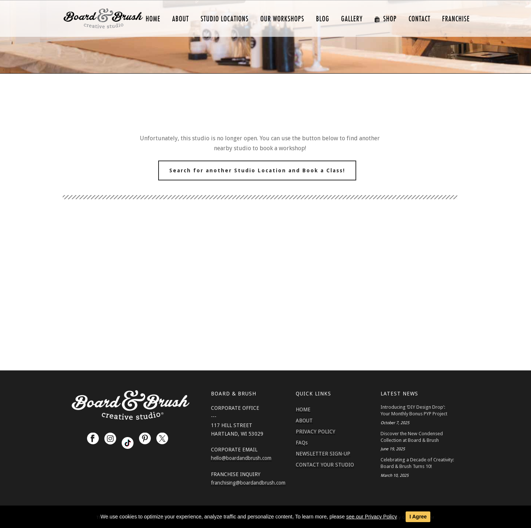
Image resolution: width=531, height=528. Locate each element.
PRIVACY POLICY (315, 431)
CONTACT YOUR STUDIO (325, 465)
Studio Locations (225, 19)
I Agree (418, 517)
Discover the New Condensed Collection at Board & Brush (412, 437)
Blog (322, 19)
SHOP (385, 19)
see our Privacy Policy (371, 517)
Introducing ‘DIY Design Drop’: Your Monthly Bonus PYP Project (414, 410)
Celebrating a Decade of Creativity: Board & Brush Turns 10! (417, 463)
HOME (153, 19)
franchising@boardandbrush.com (248, 483)
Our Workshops (282, 19)
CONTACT (419, 19)
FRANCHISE (456, 19)
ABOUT (180, 19)
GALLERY (351, 19)
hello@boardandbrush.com (241, 458)
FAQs (302, 443)
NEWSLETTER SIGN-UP (323, 454)
